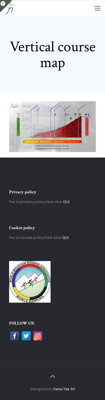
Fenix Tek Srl (64, 389)
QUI (66, 201)
